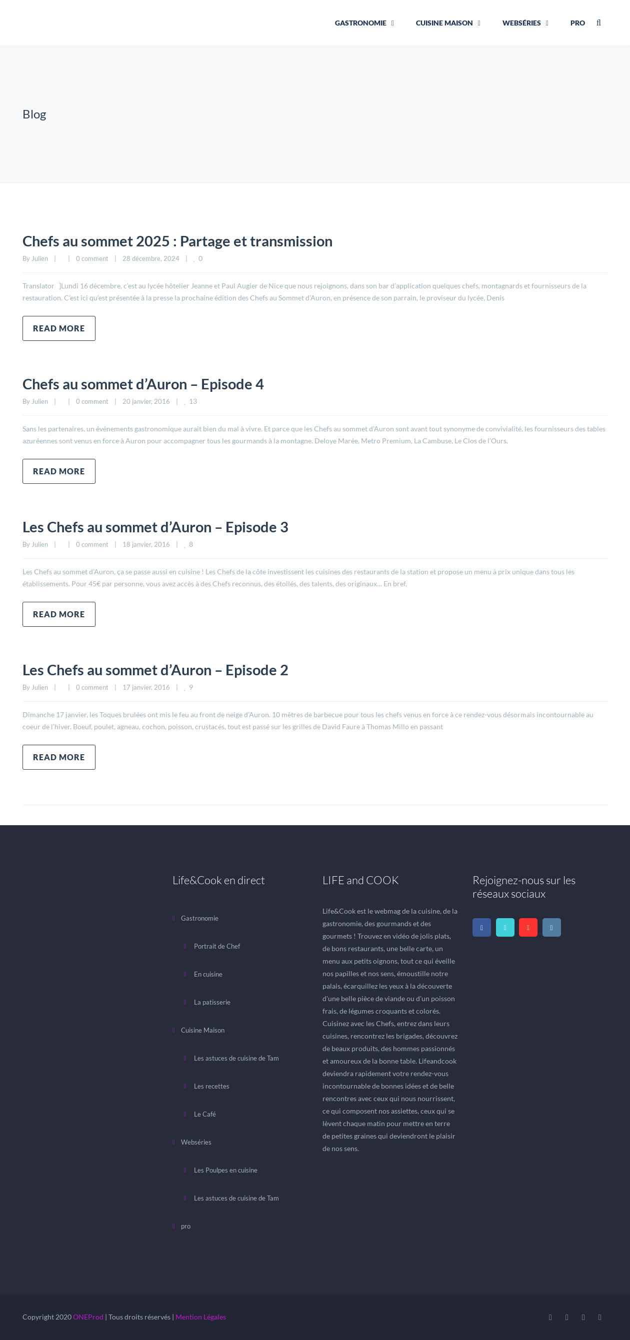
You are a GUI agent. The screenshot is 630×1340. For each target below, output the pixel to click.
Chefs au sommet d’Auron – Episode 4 (147, 383)
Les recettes (212, 1086)
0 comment (92, 258)
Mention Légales (201, 1317)
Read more (59, 328)
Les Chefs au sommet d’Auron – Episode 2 (159, 669)
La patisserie (212, 1002)
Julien (40, 258)
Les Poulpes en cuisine (226, 1170)
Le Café (205, 1114)
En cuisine (208, 974)
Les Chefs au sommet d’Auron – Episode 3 (159, 526)
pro (577, 22)
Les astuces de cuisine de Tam (236, 1058)
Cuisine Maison (444, 22)
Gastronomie (360, 22)
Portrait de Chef (217, 946)
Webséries (521, 22)
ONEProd (88, 1317)
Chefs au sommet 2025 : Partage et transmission (182, 240)
